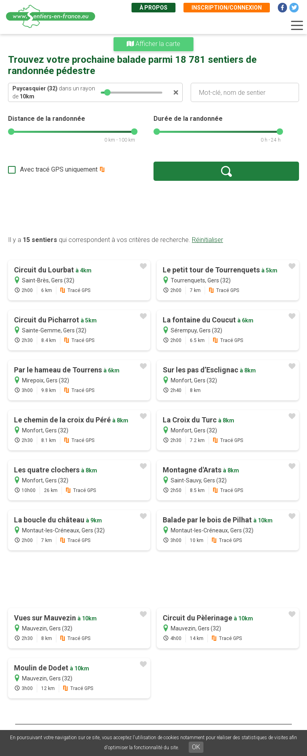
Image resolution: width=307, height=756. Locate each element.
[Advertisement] (153, 208)
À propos (153, 7)
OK (196, 747)
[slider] (107, 92)
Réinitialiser (207, 240)
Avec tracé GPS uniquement (59, 169)
